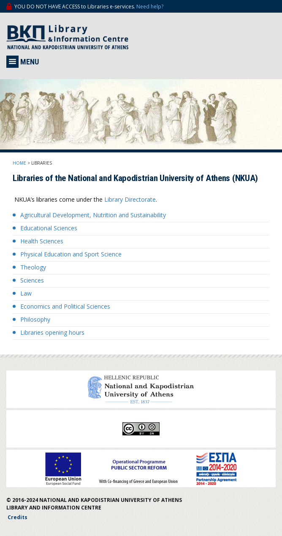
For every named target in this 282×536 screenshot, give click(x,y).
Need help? (149, 6)
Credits (17, 517)
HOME (19, 163)
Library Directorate (130, 199)
